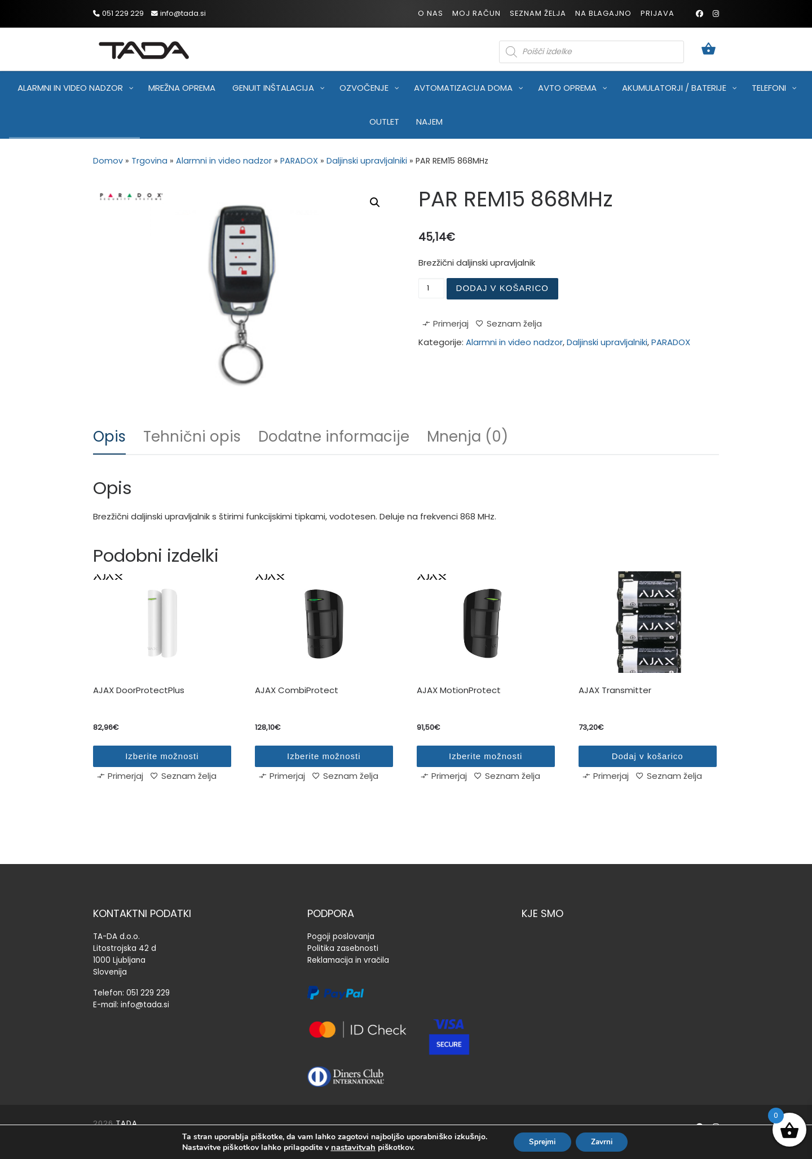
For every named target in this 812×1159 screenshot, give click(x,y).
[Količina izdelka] (431, 288)
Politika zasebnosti (342, 948)
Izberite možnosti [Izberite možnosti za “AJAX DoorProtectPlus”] (161, 756)
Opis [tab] (109, 436)
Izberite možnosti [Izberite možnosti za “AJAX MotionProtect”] (485, 756)
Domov (108, 160)
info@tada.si (145, 1004)
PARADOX (299, 160)
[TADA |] (144, 48)
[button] (375, 202)
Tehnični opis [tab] (192, 436)
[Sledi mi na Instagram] (716, 13)
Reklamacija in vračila (348, 960)
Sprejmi (540, 1141)
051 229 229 (148, 993)
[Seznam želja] (508, 326)
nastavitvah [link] (348, 1146)
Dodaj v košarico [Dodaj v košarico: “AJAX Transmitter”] (647, 756)
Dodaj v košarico (502, 288)
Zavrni (604, 1141)
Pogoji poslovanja (340, 936)
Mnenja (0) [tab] (467, 436)
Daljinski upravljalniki (366, 160)
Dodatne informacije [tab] (333, 436)
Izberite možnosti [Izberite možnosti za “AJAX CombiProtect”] (323, 756)
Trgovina (149, 160)
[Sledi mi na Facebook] (699, 13)
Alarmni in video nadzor (224, 160)
